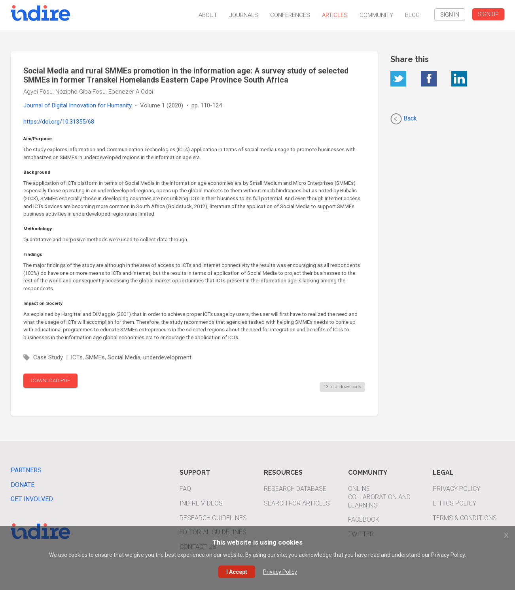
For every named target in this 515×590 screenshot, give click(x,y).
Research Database (295, 488)
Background (36, 172)
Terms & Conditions (465, 518)
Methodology (37, 228)
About (208, 15)
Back (403, 118)
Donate (22, 485)
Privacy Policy (456, 488)
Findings (32, 254)
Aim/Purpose (37, 138)
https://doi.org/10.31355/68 (58, 121)
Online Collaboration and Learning (379, 497)
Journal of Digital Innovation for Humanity (77, 105)
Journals (243, 15)
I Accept (236, 572)
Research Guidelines (213, 518)
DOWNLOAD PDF (50, 380)
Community (376, 15)
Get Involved (32, 499)
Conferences (290, 15)
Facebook (363, 519)
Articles (335, 15)
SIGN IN (449, 14)
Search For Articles (297, 503)
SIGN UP (488, 14)
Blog (412, 15)
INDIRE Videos (201, 503)
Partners (26, 470)
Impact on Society (42, 303)
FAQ (185, 488)
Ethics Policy (454, 503)
